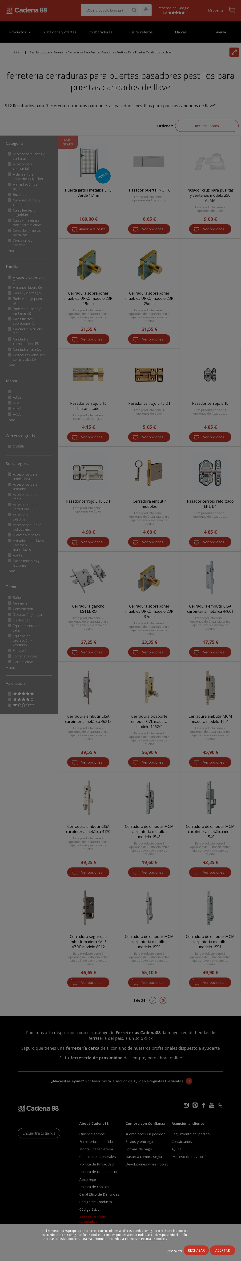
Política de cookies (153, 1239)
